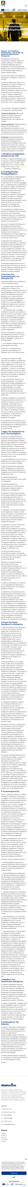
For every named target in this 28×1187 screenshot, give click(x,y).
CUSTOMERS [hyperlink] (4, 1139)
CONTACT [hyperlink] (3, 1141)
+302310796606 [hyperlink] (8, 1118)
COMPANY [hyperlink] (3, 1133)
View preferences (14, 1181)
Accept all (14, 1173)
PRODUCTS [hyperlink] (4, 1135)
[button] (26, 1159)
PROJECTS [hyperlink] (4, 1137)
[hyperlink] (3, 3)
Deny (14, 1177)
